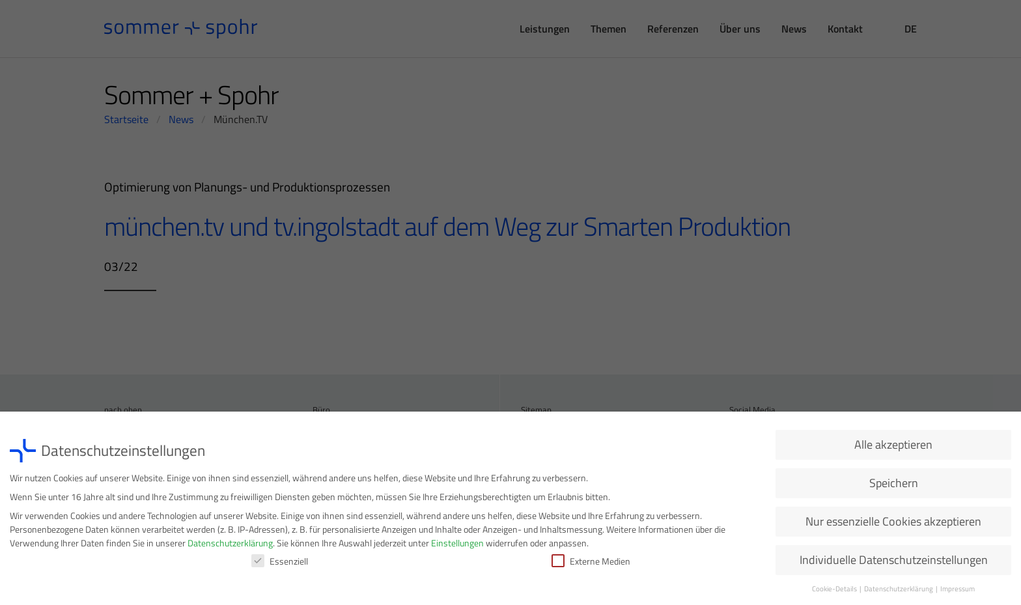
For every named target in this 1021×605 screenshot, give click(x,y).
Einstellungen (457, 545)
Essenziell (279, 563)
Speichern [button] (893, 485)
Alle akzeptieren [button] (893, 447)
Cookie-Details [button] (835, 591)
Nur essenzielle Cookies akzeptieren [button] (893, 524)
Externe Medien (591, 563)
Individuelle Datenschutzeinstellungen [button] (894, 562)
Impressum (957, 591)
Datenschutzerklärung (230, 545)
